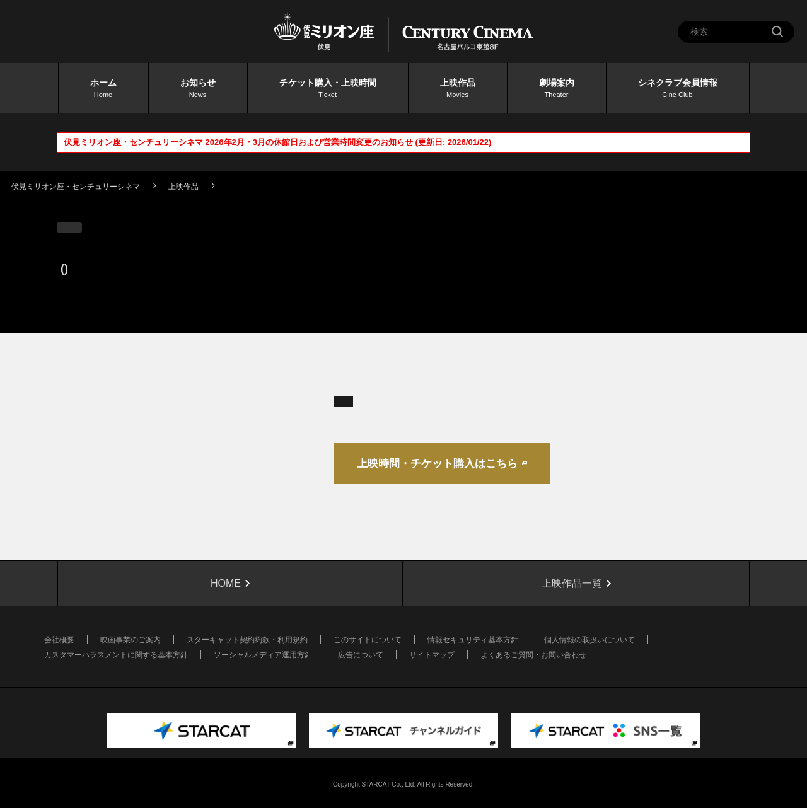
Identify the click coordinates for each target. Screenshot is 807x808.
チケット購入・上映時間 (327, 89)
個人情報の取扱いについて (589, 639)
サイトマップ (432, 654)
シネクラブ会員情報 (677, 89)
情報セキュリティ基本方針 (472, 639)
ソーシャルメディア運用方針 (263, 654)
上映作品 (457, 89)
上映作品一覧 (572, 583)
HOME (226, 583)
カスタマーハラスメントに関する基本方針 (116, 654)
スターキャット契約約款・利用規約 (247, 639)
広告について (360, 654)
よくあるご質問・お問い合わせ (533, 654)
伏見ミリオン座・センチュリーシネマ (75, 186)
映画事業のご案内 (130, 639)
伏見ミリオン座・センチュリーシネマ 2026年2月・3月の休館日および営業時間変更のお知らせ (238, 142)
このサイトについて (368, 639)
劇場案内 (556, 89)
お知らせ (198, 89)
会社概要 (59, 639)
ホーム (103, 89)
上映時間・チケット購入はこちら (437, 464)
